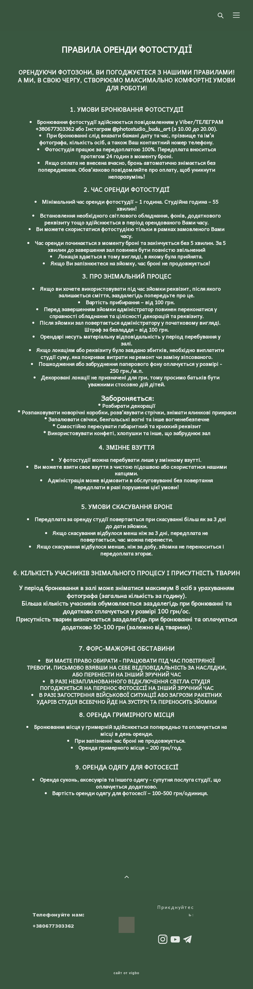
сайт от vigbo (126, 973)
